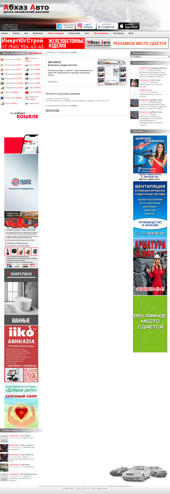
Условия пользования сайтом (118, 486)
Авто (26, 33)
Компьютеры (13, 98)
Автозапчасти (13, 65)
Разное (10, 103)
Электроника (13, 79)
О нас (87, 33)
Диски (34, 79)
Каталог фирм (74, 33)
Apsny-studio (102, 488)
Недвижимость (13, 83)
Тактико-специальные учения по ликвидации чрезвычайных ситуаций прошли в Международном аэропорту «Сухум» (151, 119)
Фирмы (34, 103)
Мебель (35, 92)
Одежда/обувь (13, 74)
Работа (35, 88)
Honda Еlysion (28, 467)
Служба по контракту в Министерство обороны (20, 478)
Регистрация (118, 33)
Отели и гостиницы (56, 33)
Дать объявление (101, 33)
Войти (131, 33)
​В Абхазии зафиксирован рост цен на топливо (150, 84)
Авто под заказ (12, 59)
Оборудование (13, 88)
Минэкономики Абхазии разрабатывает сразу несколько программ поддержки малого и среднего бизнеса (153, 73)
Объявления (38, 33)
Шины (34, 74)
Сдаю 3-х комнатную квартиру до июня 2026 (21, 459)
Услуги (35, 70)
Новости (15, 33)
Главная (4, 33)
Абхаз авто (69, 488)
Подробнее (52, 81)
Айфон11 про (28, 438)
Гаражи (34, 83)
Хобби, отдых (12, 70)
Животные (11, 92)
